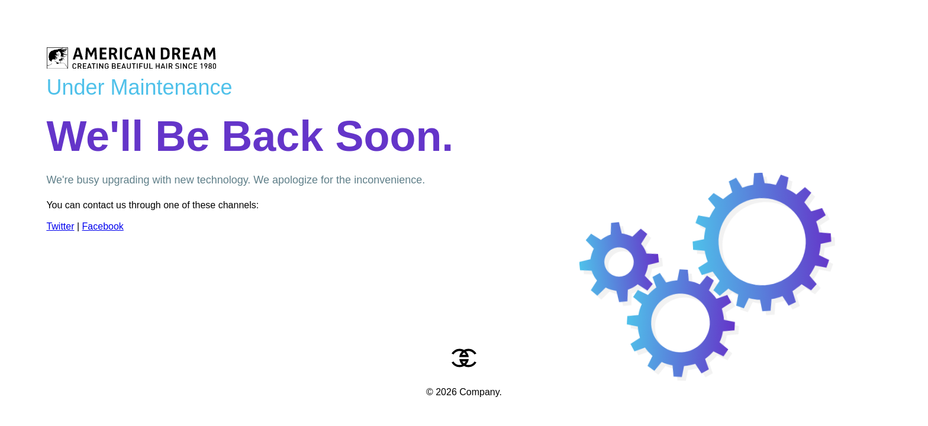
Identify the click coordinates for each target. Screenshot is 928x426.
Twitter (60, 226)
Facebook (103, 226)
